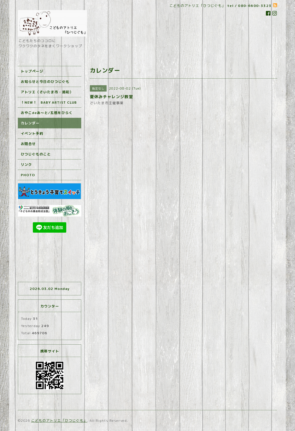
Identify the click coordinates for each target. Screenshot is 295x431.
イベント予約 (32, 133)
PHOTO (28, 174)
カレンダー (30, 123)
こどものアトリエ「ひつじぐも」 (59, 420)
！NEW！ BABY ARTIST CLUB (49, 102)
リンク (26, 164)
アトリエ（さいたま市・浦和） (47, 92)
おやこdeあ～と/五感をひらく (47, 112)
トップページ (32, 71)
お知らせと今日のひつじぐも (45, 81)
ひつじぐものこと (36, 154)
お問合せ (28, 143)
